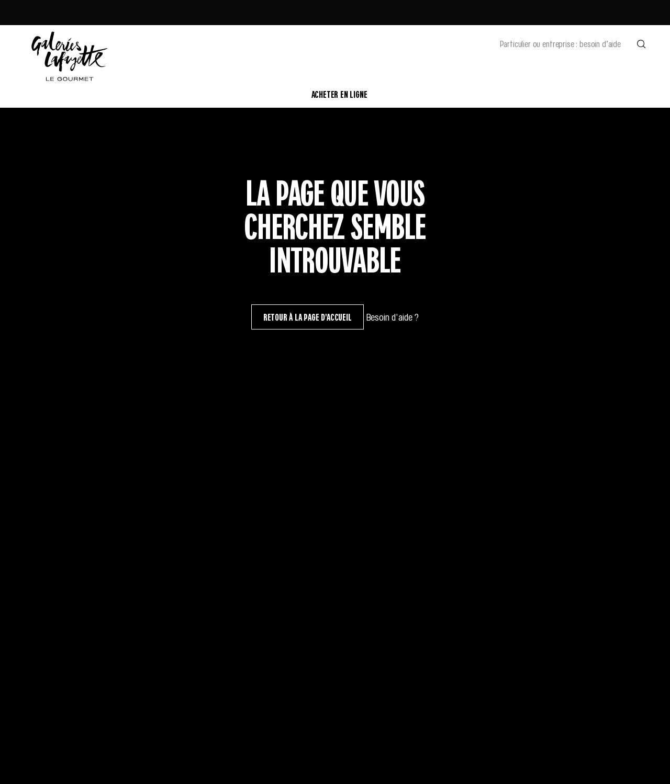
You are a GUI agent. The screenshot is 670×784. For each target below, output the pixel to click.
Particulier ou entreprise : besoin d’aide (560, 43)
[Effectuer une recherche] (641, 43)
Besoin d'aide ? (392, 317)
